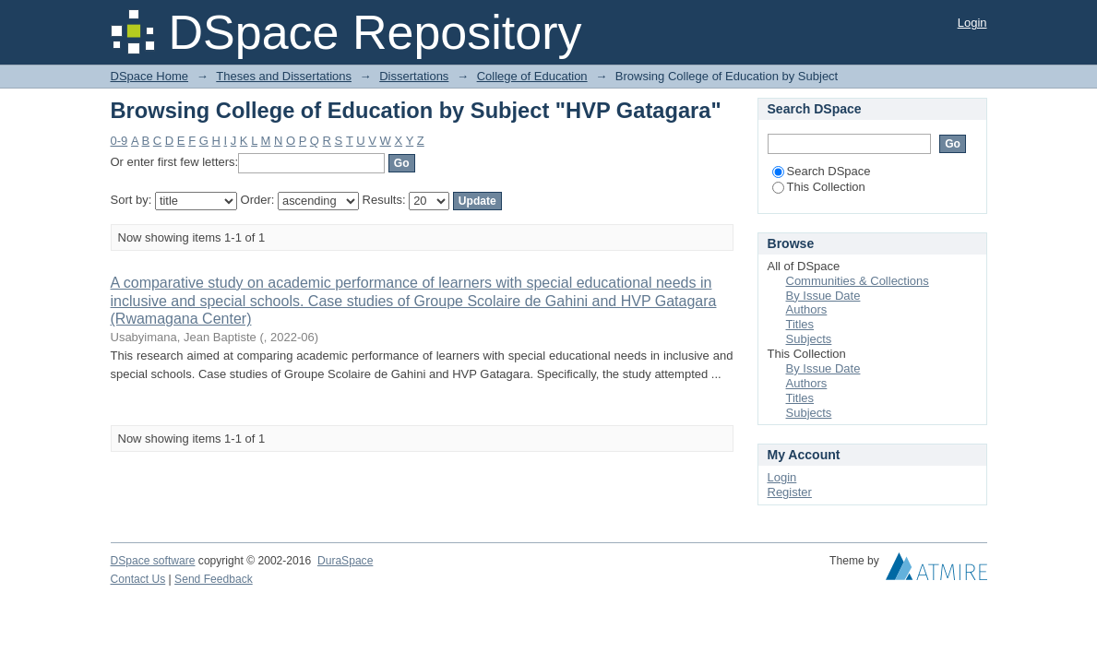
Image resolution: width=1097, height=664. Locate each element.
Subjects (809, 339)
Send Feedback (213, 579)
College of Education (532, 76)
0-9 (119, 141)
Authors (807, 309)
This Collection (818, 187)
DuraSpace (345, 560)
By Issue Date (823, 295)
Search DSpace (821, 171)
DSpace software (153, 560)
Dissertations (413, 76)
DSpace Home (150, 76)
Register (790, 492)
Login (972, 23)
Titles (800, 324)
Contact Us (138, 579)
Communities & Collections (857, 281)
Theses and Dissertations (284, 76)
